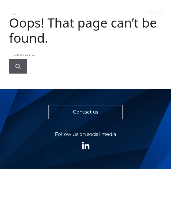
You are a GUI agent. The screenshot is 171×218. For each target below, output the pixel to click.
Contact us (85, 112)
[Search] (18, 66)
